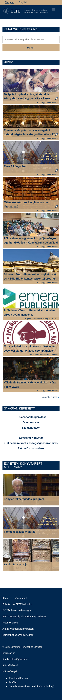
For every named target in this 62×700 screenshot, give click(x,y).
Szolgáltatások (31, 427)
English (23, 2)
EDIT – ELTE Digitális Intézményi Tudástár (24, 616)
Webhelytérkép (10, 622)
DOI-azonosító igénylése (31, 417)
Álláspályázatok (10, 665)
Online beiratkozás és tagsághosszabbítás (31, 443)
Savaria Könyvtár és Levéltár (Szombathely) (31, 686)
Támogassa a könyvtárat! (20, 531)
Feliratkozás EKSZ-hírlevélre (17, 604)
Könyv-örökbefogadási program (24, 499)
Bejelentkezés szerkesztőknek (18, 635)
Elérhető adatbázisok (31, 448)
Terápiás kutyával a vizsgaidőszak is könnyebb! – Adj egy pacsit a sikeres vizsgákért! (27, 98)
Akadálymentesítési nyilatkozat (18, 628)
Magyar (9, 2)
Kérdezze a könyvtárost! (14, 598)
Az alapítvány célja (15, 564)
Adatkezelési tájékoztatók (15, 659)
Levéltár (13, 682)
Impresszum (8, 653)
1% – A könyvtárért (15, 166)
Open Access (31, 422)
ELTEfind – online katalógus (16, 610)
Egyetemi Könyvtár (31, 437)
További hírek (50, 397)
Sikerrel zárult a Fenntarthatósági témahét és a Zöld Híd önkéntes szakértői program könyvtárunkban (30, 278)
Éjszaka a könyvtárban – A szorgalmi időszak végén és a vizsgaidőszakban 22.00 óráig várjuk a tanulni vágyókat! (31, 134)
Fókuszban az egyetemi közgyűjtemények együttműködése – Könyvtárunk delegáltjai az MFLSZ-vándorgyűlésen (31, 242)
